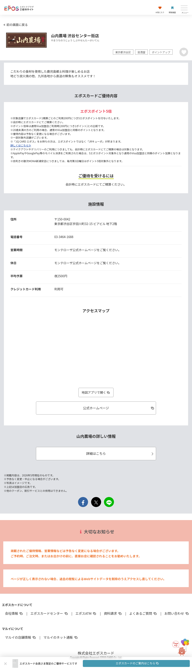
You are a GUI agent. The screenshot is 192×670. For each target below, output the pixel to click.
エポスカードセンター (49, 613)
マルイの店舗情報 (20, 637)
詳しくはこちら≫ (20, 145)
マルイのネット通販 (60, 637)
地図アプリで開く (96, 392)
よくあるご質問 (143, 613)
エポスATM (86, 613)
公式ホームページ (119, 408)
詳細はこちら (120, 453)
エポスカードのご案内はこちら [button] (137, 663)
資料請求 (113, 613)
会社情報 (14, 613)
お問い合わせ (176, 613)
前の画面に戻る (15, 24)
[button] (105, 663)
